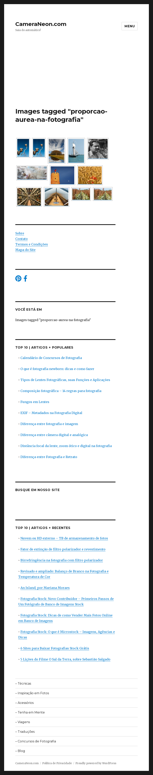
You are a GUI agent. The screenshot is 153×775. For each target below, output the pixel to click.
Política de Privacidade (57, 763)
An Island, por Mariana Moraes (45, 588)
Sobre (19, 233)
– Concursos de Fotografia (35, 741)
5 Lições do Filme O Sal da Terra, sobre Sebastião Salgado (65, 659)
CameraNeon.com (40, 24)
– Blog (20, 751)
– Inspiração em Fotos (32, 693)
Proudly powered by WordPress (95, 763)
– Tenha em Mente (30, 712)
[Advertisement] (77, 78)
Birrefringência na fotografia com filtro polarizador (61, 560)
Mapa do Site (25, 250)
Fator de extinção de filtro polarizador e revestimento (62, 549)
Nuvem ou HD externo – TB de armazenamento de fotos (64, 538)
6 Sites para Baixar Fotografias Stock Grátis (54, 648)
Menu (130, 26)
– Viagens (22, 722)
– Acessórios (24, 703)
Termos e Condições (31, 244)
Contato (21, 239)
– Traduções (25, 732)
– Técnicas (23, 683)
